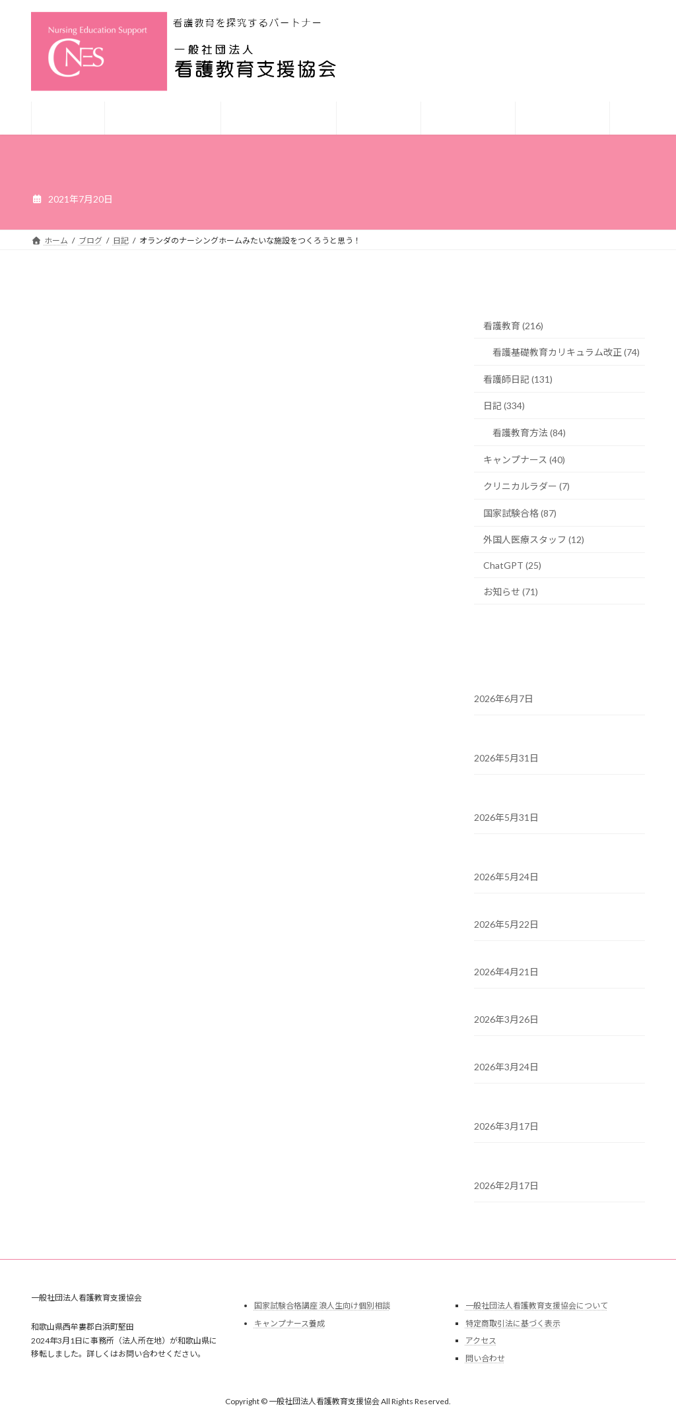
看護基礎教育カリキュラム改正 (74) (566, 352)
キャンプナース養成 (289, 1323)
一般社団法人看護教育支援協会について (536, 1306)
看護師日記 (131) (518, 379)
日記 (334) (504, 405)
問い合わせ (485, 1358)
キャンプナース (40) (524, 459)
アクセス (480, 1340)
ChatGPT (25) (512, 565)
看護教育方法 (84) (529, 432)
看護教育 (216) (513, 325)
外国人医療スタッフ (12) (533, 539)
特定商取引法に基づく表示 (512, 1323)
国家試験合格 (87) (520, 513)
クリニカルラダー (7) (526, 486)
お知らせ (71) (510, 591)
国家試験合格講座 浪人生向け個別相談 (322, 1306)
